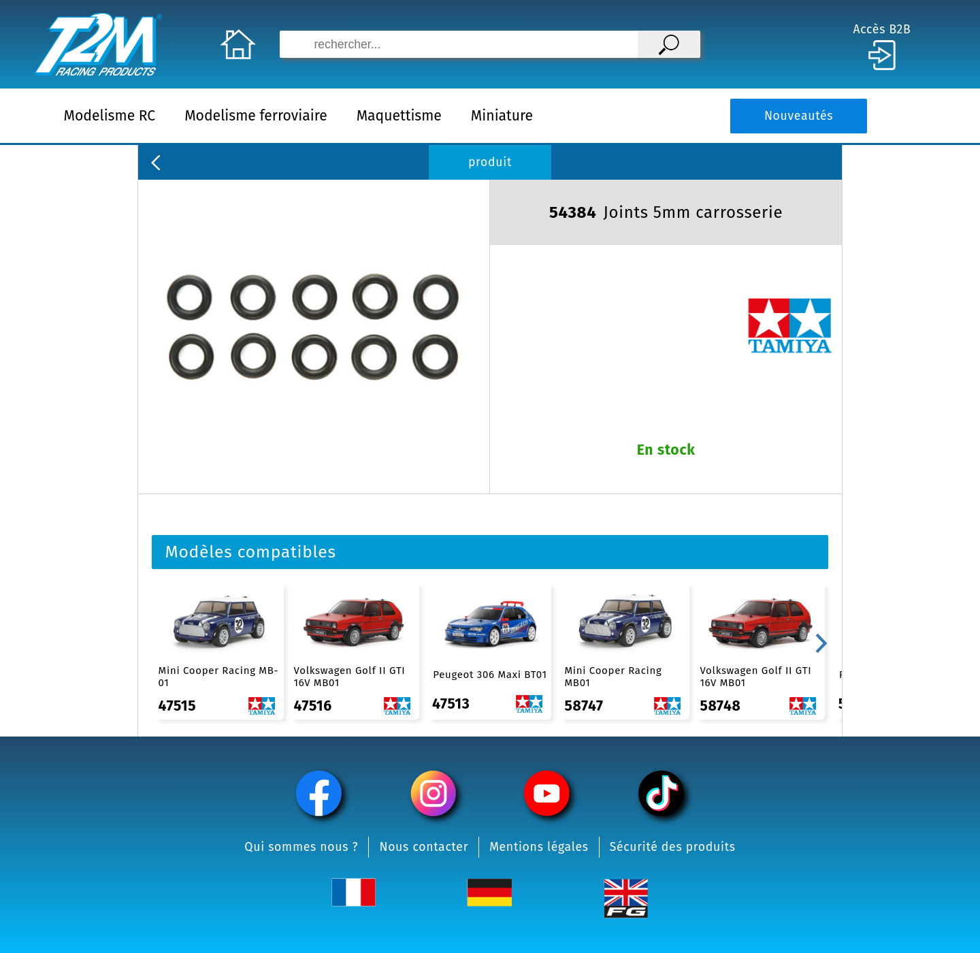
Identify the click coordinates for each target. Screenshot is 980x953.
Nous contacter (423, 847)
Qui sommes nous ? (301, 847)
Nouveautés (798, 116)
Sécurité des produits (673, 847)
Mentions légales (539, 847)
